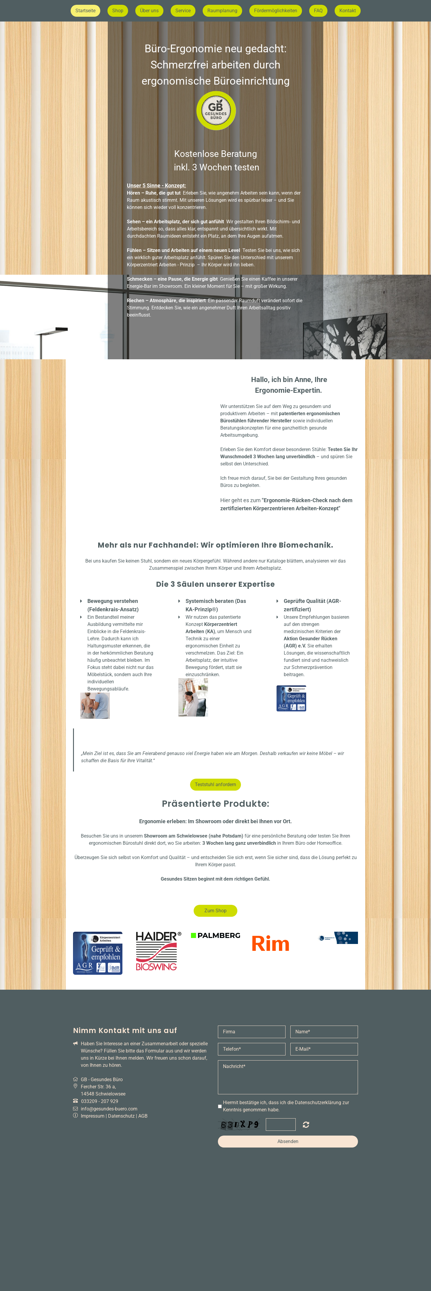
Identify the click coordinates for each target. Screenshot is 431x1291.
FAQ (318, 10)
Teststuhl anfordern (215, 784)
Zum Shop (215, 910)
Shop (117, 10)
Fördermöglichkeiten (275, 10)
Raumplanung (222, 10)
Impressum (92, 1116)
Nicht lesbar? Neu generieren (306, 1124)
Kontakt (347, 10)
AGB (143, 1116)
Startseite (85, 10)
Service (183, 10)
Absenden (287, 1141)
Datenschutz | (123, 1116)
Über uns (149, 10)
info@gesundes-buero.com (109, 1109)
